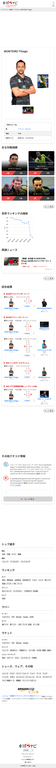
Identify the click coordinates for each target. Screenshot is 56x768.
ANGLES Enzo (44, 329)
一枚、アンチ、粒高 (24, 624)
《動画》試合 (26, 266)
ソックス (5, 677)
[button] (22, 81)
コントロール (25, 658)
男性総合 (10, 580)
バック (41, 580)
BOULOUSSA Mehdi (44, 308)
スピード (10, 658)
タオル (12, 677)
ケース (38, 673)
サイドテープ (47, 677)
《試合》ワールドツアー (40, 266)
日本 (3, 554)
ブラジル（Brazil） (24, 129)
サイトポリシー (28, 757)
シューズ (5, 673)
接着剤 (18, 680)
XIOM (31, 617)
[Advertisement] (28, 28)
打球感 (34, 658)
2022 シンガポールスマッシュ (17, 362)
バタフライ (6, 617)
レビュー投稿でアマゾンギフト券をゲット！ (22, 696)
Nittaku (19, 617)
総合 (3, 580)
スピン (17, 658)
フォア (34, 580)
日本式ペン (14, 650)
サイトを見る (16, 485)
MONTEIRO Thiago (11, 308)
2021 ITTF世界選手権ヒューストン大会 (21, 386)
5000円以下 (27, 580)
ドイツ (14, 554)
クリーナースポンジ (29, 680)
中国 (8, 554)
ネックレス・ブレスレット (25, 677)
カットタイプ (25, 561)
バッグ (45, 673)
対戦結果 (27, 306)
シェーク (5, 561)
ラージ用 (36, 624)
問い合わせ (28, 762)
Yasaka (25, 617)
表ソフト (48, 580)
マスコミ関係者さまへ (28, 759)
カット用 (32, 650)
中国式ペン (23, 650)
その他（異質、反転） (44, 650)
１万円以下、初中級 (31, 591)
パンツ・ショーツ (22, 673)
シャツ (32, 673)
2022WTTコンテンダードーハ (17, 293)
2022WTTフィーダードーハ (17, 317)
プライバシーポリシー (28, 754)
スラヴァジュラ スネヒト (44, 351)
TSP (13, 617)
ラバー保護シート (8, 680)
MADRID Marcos (44, 377)
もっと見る (49, 206)
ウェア (12, 673)
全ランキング (6, 591)
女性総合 (18, 580)
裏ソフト (5, 624)
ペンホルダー (14, 561)
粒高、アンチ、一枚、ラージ (12, 583)
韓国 (19, 554)
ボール (38, 677)
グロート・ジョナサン (44, 400)
